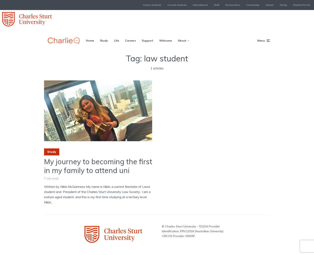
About (182, 40)
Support (147, 40)
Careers (130, 40)
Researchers (232, 4)
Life (116, 40)
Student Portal (301, 4)
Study (104, 40)
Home (90, 40)
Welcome (165, 40)
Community (253, 4)
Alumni (270, 4)
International (200, 4)
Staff (216, 4)
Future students (152, 4)
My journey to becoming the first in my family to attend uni (98, 165)
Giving (283, 4)
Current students (177, 4)
